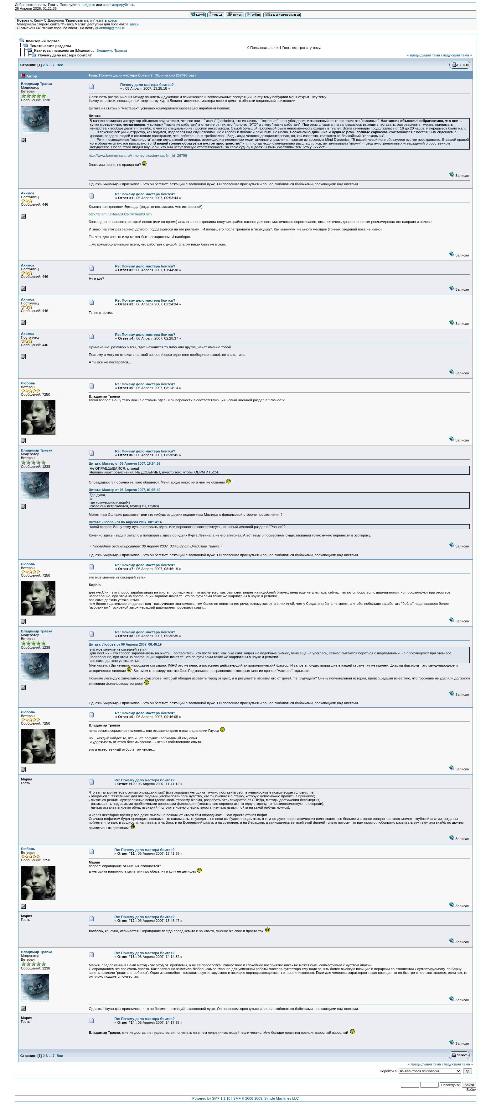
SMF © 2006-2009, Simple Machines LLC (266, 1098)
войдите (88, 5)
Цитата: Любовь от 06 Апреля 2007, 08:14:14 (125, 522)
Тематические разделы (50, 46)
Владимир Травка (111, 50)
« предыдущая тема (423, 55)
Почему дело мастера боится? (65, 55)
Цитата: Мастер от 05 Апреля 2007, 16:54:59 (124, 463)
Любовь (28, 383)
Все (60, 65)
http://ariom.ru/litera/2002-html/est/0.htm (120, 214)
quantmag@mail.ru (110, 28)
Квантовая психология (54, 50)
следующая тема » (456, 55)
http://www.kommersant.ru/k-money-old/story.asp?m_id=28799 (138, 155)
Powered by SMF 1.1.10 (211, 1098)
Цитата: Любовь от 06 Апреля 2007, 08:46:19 (125, 644)
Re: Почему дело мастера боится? (145, 194)
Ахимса (27, 193)
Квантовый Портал (42, 41)
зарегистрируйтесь (118, 5)
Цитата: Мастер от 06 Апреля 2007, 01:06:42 (124, 490)
